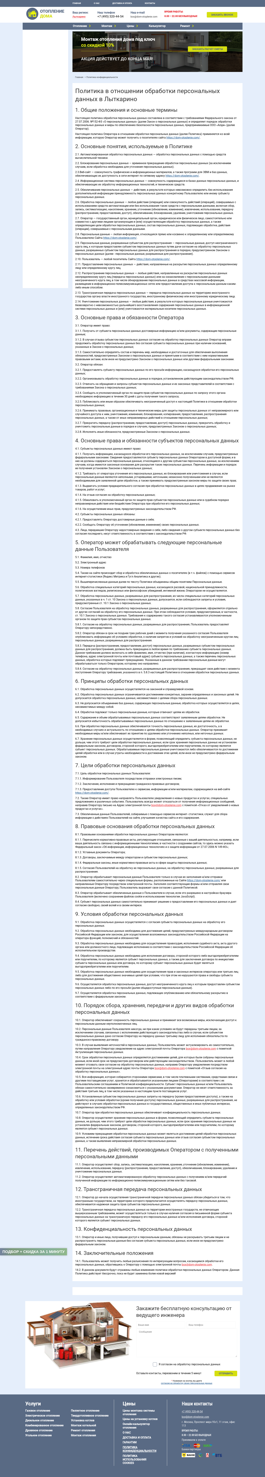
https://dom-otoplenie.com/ (183, 137)
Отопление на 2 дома (36, 130)
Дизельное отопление (37, 41)
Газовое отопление (35, 32)
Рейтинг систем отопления (45, 105)
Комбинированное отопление (41, 45)
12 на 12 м (30, 220)
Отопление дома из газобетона (42, 234)
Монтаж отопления (83, 1435)
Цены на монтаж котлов (38, 100)
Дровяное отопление (36, 50)
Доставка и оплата (122, 3)
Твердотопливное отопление (41, 63)
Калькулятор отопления (38, 109)
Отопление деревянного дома (41, 239)
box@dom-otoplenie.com (144, 16)
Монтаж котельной (35, 76)
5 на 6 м (28, 211)
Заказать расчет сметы (207, 49)
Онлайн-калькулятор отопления (136, 1425)
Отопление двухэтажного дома (42, 139)
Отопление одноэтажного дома (42, 134)
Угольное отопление (36, 54)
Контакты (150, 3)
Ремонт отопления (83, 1430)
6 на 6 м (59, 211)
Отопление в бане (34, 125)
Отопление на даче (35, 121)
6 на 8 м (28, 215)
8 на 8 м (59, 215)
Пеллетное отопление (37, 58)
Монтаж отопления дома (38, 87)
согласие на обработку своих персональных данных (186, 1383)
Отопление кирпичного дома (41, 252)
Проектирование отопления (40, 117)
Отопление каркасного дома (40, 243)
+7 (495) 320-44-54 (110, 16)
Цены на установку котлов (140, 1419)
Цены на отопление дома (39, 95)
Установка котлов (34, 82)
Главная (76, 3)
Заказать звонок (222, 14)
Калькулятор (157, 26)
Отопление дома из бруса (39, 230)
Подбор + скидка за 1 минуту (33, 1252)
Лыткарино (79, 16)
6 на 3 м (44, 211)
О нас (96, 3)
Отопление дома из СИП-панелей (43, 248)
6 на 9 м (44, 215)
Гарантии (130, 1442)
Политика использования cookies (134, 1459)
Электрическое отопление (39, 37)
